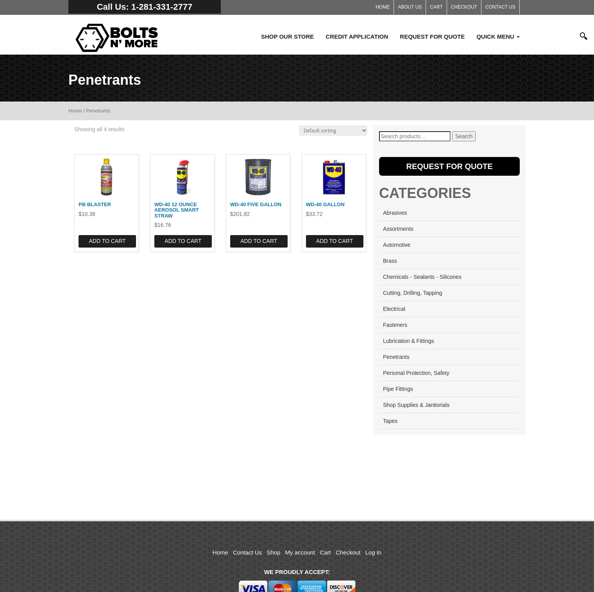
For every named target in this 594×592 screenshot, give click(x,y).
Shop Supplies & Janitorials (416, 405)
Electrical (394, 309)
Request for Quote (432, 36)
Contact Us (500, 7)
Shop (273, 552)
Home (383, 7)
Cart (436, 7)
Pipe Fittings (398, 389)
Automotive (396, 245)
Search (463, 136)
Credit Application (357, 36)
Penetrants (396, 357)
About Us (410, 7)
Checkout (464, 7)
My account (300, 552)
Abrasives (395, 213)
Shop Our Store (287, 36)
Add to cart (107, 241)
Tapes (390, 421)
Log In (373, 552)
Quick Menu (498, 36)
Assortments (398, 229)
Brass (390, 261)
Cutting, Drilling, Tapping (412, 293)
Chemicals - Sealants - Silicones (422, 277)
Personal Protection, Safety (416, 373)
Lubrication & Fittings (408, 341)
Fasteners (395, 325)
